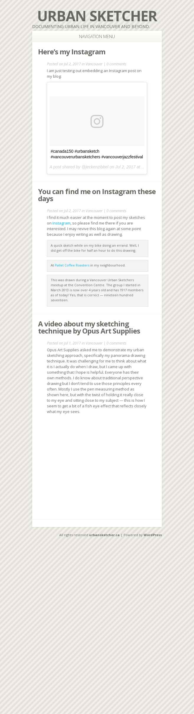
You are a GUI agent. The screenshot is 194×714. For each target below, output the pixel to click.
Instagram (61, 223)
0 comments (116, 63)
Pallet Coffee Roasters (72, 265)
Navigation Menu (91, 36)
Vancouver (94, 63)
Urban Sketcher (97, 15)
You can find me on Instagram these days (97, 194)
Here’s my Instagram (71, 51)
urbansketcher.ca (104, 535)
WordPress (153, 535)
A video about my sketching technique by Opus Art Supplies (89, 327)
